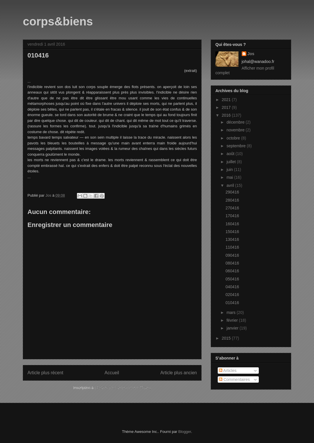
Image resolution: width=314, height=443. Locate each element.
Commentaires (234, 379)
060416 (232, 271)
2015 (227, 338)
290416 (232, 192)
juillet (231, 161)
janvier (232, 328)
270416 (232, 208)
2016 (227, 115)
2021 (227, 99)
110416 (232, 247)
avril (230, 185)
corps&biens (58, 21)
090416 (232, 255)
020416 (232, 294)
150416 (232, 231)
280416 (232, 200)
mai (230, 177)
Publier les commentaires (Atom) (124, 388)
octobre (233, 138)
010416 (232, 302)
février (232, 320)
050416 (232, 279)
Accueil (112, 372)
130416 (232, 239)
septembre (236, 146)
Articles (228, 370)
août (230, 153)
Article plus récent (45, 372)
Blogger (184, 431)
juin (230, 169)
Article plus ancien (178, 372)
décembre (235, 122)
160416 (232, 224)
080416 (232, 263)
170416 (232, 215)
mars (231, 312)
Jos (250, 53)
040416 (232, 286)
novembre (235, 130)
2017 (227, 107)
